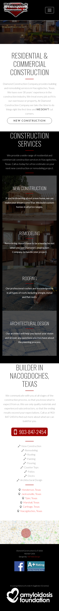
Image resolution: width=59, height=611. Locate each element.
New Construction (29, 121)
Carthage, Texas (31, 506)
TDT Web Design (33, 557)
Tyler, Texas (31, 498)
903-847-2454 (32, 431)
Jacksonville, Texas (31, 493)
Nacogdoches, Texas (31, 510)
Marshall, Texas (31, 502)
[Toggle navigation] (49, 10)
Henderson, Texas (31, 489)
